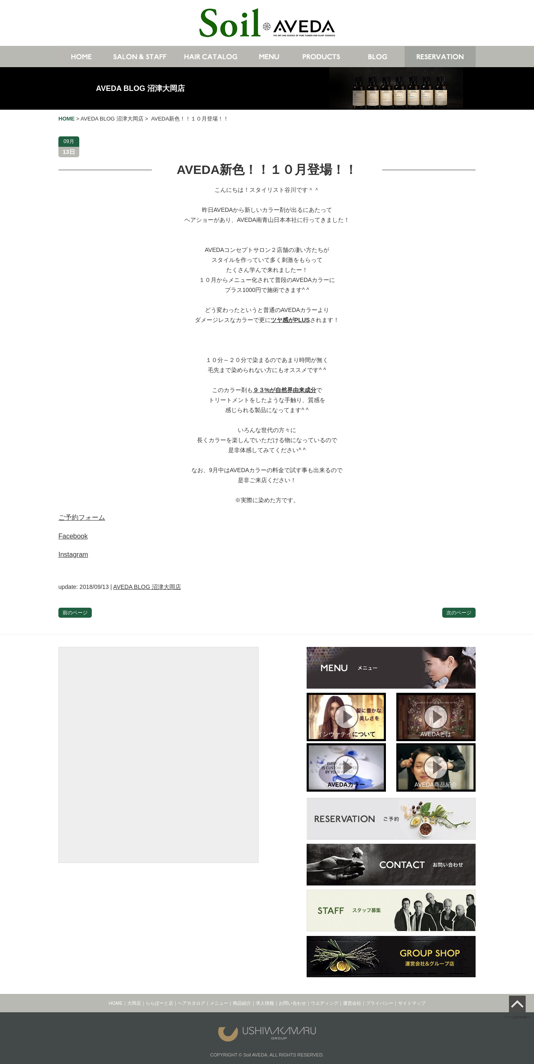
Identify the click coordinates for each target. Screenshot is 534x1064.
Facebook (73, 536)
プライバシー (379, 1003)
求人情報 (265, 1003)
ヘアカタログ (191, 1003)
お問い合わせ (292, 1003)
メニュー (219, 1003)
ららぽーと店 (159, 1003)
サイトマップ (412, 1003)
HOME (116, 1003)
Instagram (73, 554)
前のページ (75, 613)
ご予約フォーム (81, 517)
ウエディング (324, 1003)
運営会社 (352, 1003)
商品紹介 (242, 1003)
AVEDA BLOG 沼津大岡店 (140, 88)
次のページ (458, 613)
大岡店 (134, 1003)
